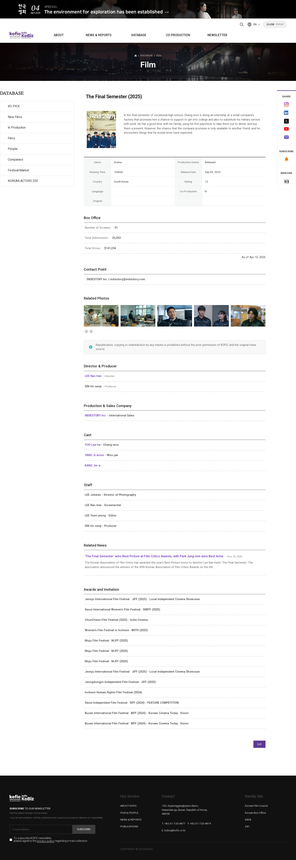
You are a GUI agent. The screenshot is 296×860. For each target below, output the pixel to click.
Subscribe (83, 829)
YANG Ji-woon (95, 455)
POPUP (274, 24)
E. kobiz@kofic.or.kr (174, 830)
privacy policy (45, 841)
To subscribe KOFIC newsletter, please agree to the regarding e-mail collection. (51, 840)
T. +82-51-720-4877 (173, 823)
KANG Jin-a (92, 465)
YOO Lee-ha (93, 445)
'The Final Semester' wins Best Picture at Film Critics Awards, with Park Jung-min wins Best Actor (154, 556)
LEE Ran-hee (93, 376)
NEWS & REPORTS (99, 35)
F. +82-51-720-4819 (199, 823)
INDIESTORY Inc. (96, 415)
